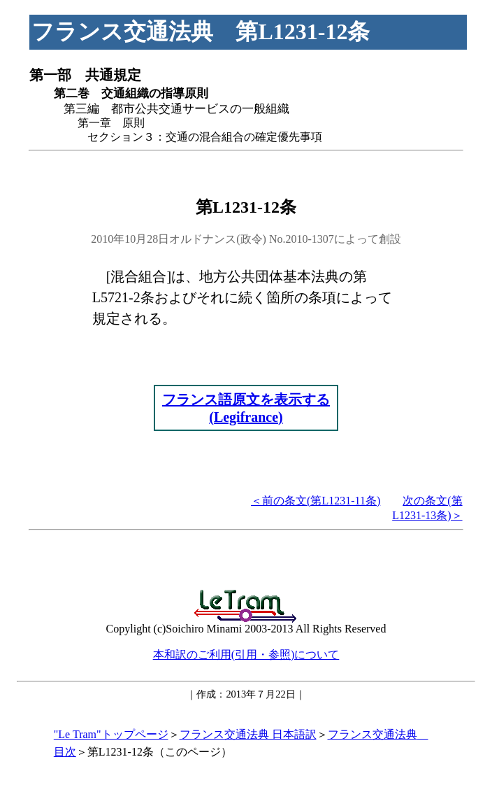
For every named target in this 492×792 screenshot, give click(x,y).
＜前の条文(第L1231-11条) (315, 501)
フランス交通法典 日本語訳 (248, 734)
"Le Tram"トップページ (111, 734)
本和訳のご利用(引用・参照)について (246, 654)
